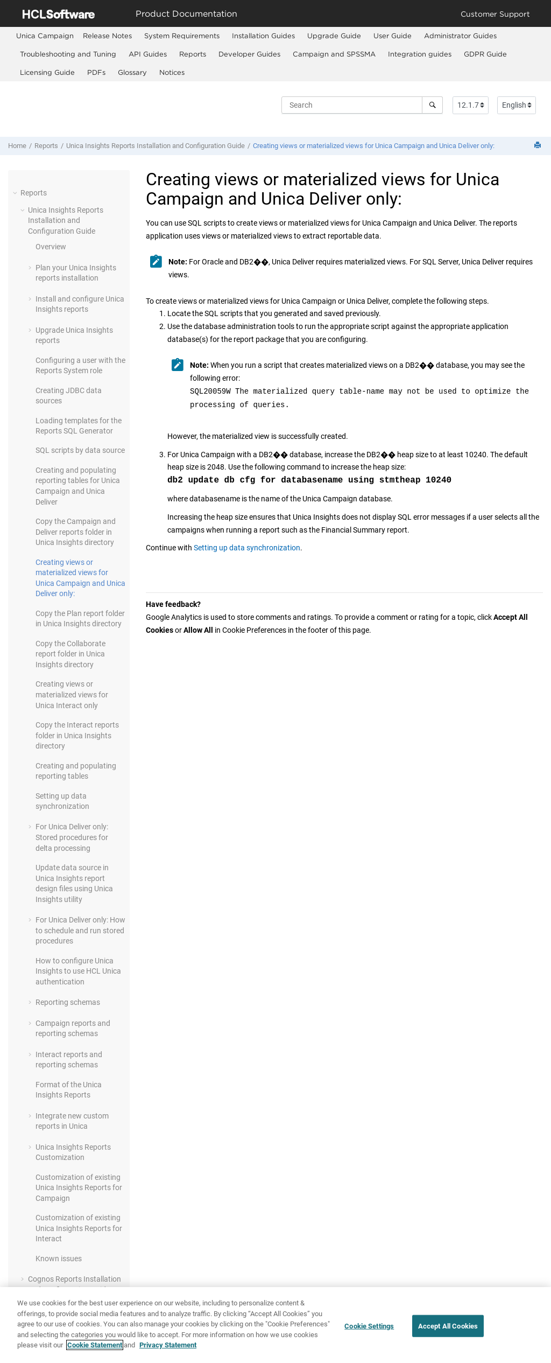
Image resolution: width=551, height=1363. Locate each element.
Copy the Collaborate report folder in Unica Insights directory (70, 654)
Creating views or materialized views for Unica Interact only (72, 694)
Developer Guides (249, 54)
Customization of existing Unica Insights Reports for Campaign (79, 1188)
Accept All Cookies (448, 1326)
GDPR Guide (485, 54)
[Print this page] (539, 145)
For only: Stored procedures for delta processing (72, 837)
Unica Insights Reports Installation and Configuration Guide (155, 146)
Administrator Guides (460, 35)
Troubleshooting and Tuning (68, 54)
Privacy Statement (167, 1345)
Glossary (132, 72)
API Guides (148, 54)
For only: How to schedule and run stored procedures (80, 930)
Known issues (59, 1258)
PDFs (96, 72)
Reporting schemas (68, 1002)
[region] (275, 1325)
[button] (16, 193)
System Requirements (182, 35)
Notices (172, 72)
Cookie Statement (94, 1345)
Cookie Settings (369, 1326)
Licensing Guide (47, 72)
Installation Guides (263, 35)
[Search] (432, 105)
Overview (51, 246)
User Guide (392, 35)
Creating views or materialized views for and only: (374, 146)
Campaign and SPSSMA (334, 54)
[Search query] (362, 105)
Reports (192, 54)
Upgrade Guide (334, 35)
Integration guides (419, 54)
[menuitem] (44, 35)
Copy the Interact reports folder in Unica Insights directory (77, 735)
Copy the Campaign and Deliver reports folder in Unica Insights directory (76, 532)
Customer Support (495, 14)
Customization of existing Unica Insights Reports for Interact (79, 1228)
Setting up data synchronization (247, 547)
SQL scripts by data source (80, 450)
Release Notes (107, 35)
